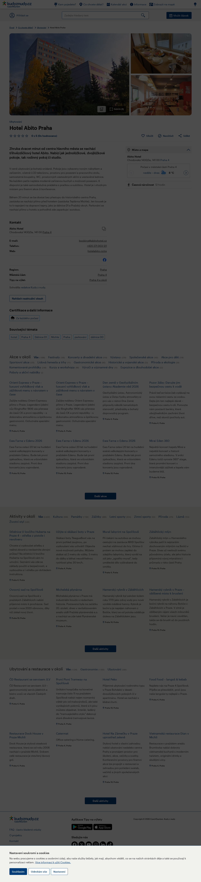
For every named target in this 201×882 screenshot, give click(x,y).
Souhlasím (18, 871)
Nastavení (59, 871)
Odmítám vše (39, 871)
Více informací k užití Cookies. (53, 862)
